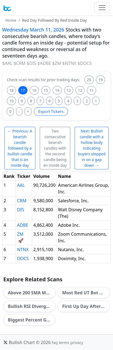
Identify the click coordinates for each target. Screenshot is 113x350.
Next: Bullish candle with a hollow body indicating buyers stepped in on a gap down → (92, 148)
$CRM (20, 63)
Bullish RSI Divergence (32, 306)
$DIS (31, 63)
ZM (20, 234)
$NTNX (69, 63)
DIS (20, 210)
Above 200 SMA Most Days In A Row (32, 293)
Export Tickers (51, 111)
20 (89, 79)
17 (23, 90)
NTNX (23, 250)
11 (91, 90)
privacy (76, 342)
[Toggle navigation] (102, 7)
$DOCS (85, 63)
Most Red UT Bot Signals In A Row (86, 293)
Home (10, 20)
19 (100, 79)
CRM (21, 201)
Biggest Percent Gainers (32, 320)
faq (54, 342)
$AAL (7, 63)
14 (57, 90)
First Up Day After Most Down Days (86, 306)
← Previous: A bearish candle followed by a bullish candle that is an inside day (20, 148)
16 (34, 90)
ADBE (22, 225)
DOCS (23, 258)
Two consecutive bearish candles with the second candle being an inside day (55, 148)
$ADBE (44, 63)
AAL (21, 185)
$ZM (56, 63)
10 (11, 100)
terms (64, 342)
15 (46, 90)
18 (11, 90)
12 (80, 90)
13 (68, 90)
